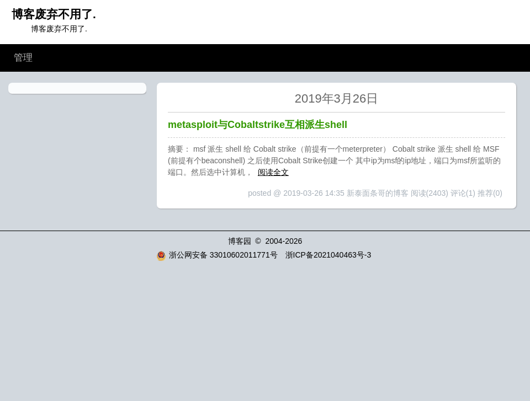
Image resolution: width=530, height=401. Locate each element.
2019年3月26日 (337, 98)
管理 (23, 57)
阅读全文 (273, 172)
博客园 (239, 241)
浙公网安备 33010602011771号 (217, 254)
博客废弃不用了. (54, 14)
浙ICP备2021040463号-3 (328, 254)
